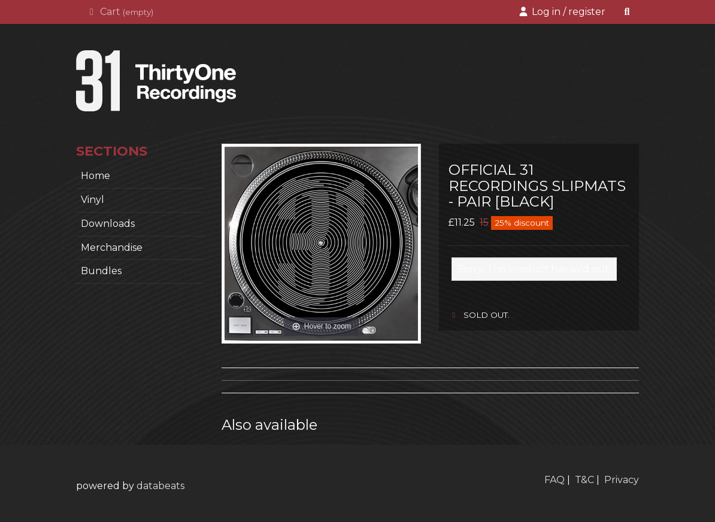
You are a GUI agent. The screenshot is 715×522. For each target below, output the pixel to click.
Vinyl (92, 199)
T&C (584, 479)
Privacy (621, 479)
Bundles (101, 271)
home (95, 175)
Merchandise (112, 247)
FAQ (554, 479)
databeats (160, 485)
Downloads (108, 223)
